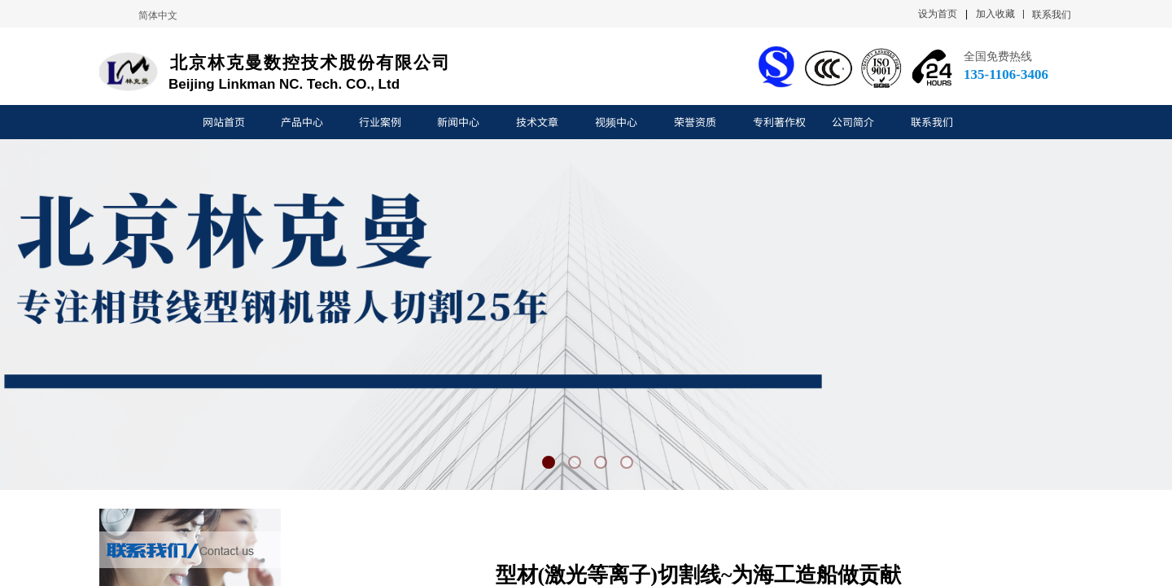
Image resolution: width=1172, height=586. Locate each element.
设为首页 (937, 14)
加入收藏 (995, 14)
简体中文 (157, 15)
